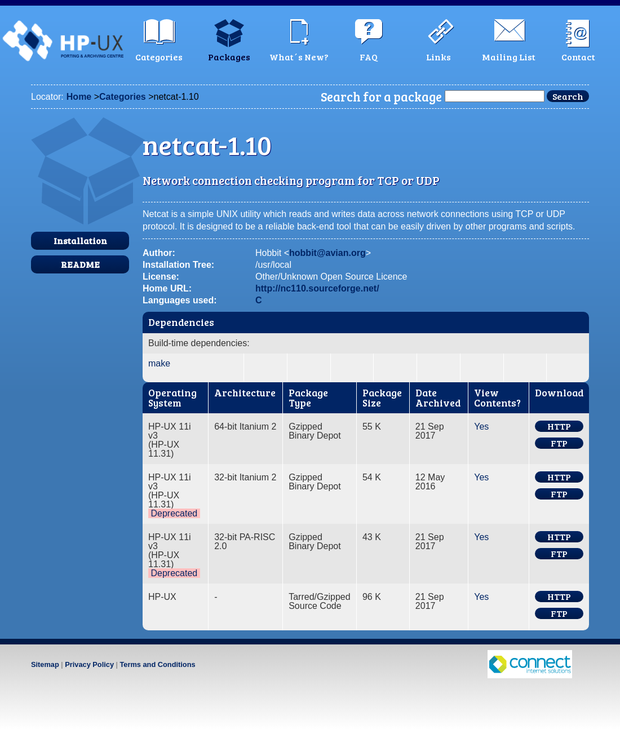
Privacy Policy (89, 664)
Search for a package (381, 96)
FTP (559, 443)
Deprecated (173, 513)
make (159, 363)
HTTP (559, 426)
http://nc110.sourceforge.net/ (317, 288)
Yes (481, 426)
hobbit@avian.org (327, 253)
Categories (122, 96)
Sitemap (45, 664)
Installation (80, 240)
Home (79, 96)
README (80, 264)
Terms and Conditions (157, 664)
